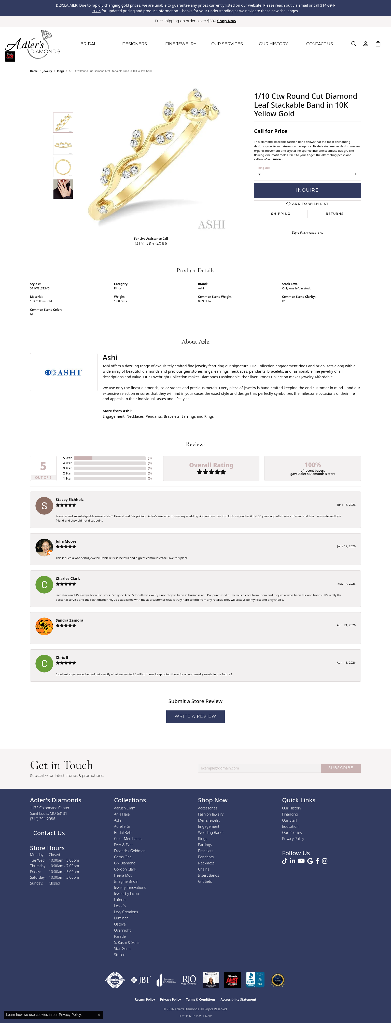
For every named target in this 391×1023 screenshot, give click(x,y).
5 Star (67, 458)
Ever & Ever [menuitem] (123, 844)
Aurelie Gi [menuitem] (122, 826)
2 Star (67, 473)
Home (34, 71)
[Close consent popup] (99, 1014)
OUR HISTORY (273, 44)
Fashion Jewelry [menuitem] (211, 814)
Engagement (113, 416)
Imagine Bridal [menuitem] (126, 881)
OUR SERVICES (227, 44)
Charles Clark (68, 578)
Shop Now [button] (226, 21)
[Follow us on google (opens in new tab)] (310, 861)
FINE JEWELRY (180, 44)
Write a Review (195, 717)
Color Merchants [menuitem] (128, 838)
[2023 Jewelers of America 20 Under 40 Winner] (211, 980)
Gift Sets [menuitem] (205, 881)
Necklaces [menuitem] (206, 863)
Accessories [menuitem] (207, 808)
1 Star (67, 478)
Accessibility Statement (238, 999)
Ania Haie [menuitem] (122, 814)
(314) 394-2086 (151, 244)
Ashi (201, 288)
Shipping (280, 214)
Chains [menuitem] (203, 869)
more (278, 159)
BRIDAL (88, 44)
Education (290, 826)
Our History (291, 808)
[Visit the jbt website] (140, 980)
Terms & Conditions (201, 999)
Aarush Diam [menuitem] (124, 808)
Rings (60, 71)
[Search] (354, 43)
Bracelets (171, 416)
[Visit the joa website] (166, 980)
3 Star (67, 468)
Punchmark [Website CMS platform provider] (204, 1016)
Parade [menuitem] (120, 936)
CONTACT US (319, 44)
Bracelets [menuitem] (205, 850)
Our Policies (292, 832)
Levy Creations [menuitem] (126, 911)
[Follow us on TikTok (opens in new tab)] (284, 861)
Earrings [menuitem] (205, 844)
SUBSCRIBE (341, 768)
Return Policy (145, 999)
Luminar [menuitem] (121, 918)
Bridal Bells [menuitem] (123, 832)
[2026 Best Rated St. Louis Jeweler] (278, 980)
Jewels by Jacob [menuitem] (126, 893)
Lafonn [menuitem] (119, 899)
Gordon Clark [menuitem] (125, 869)
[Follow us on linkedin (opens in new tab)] (292, 861)
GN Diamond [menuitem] (124, 863)
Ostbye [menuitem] (120, 924)
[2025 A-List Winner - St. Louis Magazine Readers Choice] (232, 980)
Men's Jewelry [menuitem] (209, 820)
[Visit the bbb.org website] (255, 980)
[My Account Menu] (365, 43)
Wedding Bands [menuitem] (211, 832)
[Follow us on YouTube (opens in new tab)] (301, 861)
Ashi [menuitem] (117, 820)
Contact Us (48, 833)
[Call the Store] (42, 818)
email (303, 5)
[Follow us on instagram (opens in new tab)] (324, 861)
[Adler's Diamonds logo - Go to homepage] (32, 44)
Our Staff (289, 820)
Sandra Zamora (69, 620)
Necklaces (135, 416)
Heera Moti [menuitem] (123, 875)
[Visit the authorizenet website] (115, 980)
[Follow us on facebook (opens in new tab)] (317, 861)
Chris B (62, 657)
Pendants (154, 416)
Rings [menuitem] (202, 838)
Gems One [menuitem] (123, 856)
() (150, 458)
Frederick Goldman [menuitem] (130, 850)
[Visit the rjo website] (189, 980)
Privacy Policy (293, 838)
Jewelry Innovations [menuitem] (130, 887)
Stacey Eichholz (69, 499)
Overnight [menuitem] (122, 930)
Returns (335, 214)
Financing (290, 814)
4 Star (67, 463)
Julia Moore (66, 541)
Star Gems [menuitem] (122, 948)
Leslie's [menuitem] (120, 905)
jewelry (47, 71)
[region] (152, 156)
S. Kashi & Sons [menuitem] (126, 942)
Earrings (188, 416)
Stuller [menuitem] (119, 954)
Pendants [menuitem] (206, 856)
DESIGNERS (134, 44)
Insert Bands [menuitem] (208, 875)
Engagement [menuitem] (208, 826)
